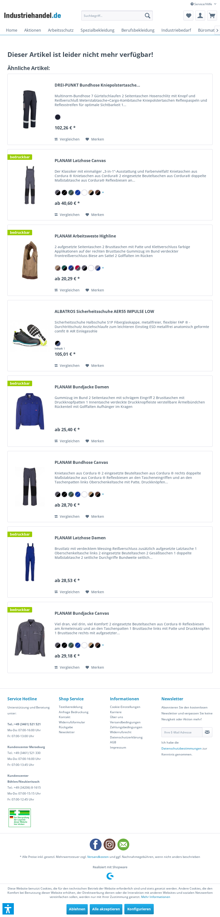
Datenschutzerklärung (126, 737)
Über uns (116, 717)
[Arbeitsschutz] (60, 30)
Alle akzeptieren (106, 909)
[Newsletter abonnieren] (207, 732)
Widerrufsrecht (121, 732)
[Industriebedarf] (176, 30)
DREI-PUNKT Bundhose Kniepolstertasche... (97, 85)
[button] (8, 909)
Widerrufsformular (72, 722)
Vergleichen (67, 139)
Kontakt (64, 717)
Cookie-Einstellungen (125, 707)
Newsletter (67, 732)
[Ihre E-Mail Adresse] (181, 732)
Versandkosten (98, 857)
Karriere (116, 712)
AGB (113, 742)
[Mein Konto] (200, 16)
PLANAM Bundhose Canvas (81, 462)
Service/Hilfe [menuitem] (202, 4)
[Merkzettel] (188, 16)
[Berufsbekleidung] (138, 30)
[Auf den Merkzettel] (95, 139)
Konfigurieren (139, 909)
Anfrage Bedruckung (73, 712)
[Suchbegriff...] (117, 16)
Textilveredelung (71, 707)
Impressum (118, 747)
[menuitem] (117, 16)
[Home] (11, 30)
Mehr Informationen (155, 897)
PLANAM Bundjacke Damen (82, 387)
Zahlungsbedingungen (126, 727)
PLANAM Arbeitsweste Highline (85, 236)
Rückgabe (66, 727)
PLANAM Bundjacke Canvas (82, 613)
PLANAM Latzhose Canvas (80, 160)
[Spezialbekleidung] (97, 30)
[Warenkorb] (212, 16)
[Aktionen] (32, 30)
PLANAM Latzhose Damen (80, 538)
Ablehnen (77, 909)
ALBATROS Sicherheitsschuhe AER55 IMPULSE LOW (104, 311)
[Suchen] (147, 16)
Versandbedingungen (125, 722)
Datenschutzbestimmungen (181, 748)
